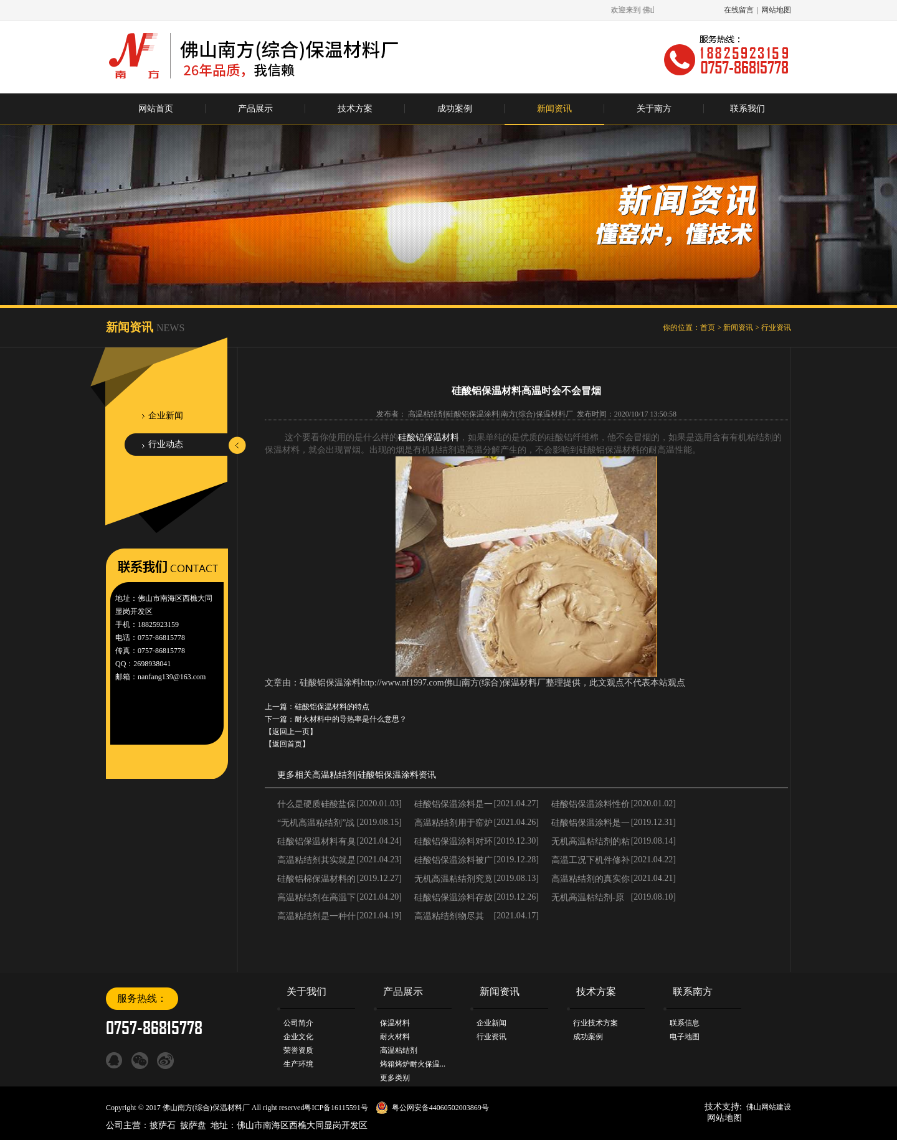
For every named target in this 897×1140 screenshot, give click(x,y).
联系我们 (747, 108)
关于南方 (654, 108)
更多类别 (395, 1077)
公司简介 (298, 1023)
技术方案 (355, 108)
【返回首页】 (287, 744)
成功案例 (454, 108)
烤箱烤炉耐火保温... (412, 1064)
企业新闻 (165, 415)
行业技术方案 (595, 1023)
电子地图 (685, 1036)
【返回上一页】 (291, 731)
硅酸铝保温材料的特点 (332, 706)
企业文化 (298, 1036)
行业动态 (165, 444)
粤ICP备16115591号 (336, 1107)
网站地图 (776, 10)
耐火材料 (395, 1036)
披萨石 (163, 1125)
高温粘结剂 (334, 775)
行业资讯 (776, 327)
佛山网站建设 (768, 1107)
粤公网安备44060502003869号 (440, 1107)
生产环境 (298, 1064)
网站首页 (155, 108)
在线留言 (739, 10)
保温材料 (395, 1023)
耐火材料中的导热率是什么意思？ (351, 719)
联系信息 (685, 1023)
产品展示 (255, 108)
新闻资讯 (554, 108)
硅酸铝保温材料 (428, 437)
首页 (707, 327)
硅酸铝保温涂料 (388, 775)
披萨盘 (193, 1125)
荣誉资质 (298, 1050)
